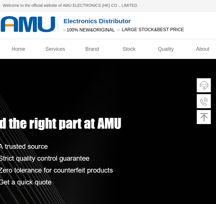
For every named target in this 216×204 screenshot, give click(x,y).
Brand (92, 49)
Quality (166, 49)
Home (18, 49)
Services (55, 49)
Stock (128, 49)
